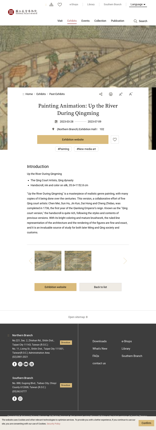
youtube (26, 364)
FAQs (96, 356)
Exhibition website (73, 139)
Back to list (100, 287)
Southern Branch (132, 356)
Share (100, 94)
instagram (20, 364)
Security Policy (53, 424)
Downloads (100, 341)
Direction (65, 342)
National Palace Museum (23, 11)
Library (126, 348)
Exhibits (41, 94)
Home (29, 94)
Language (137, 4)
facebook (14, 364)
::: (46, 4)
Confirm (146, 423)
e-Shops (127, 341)
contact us (99, 363)
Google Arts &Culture (31, 364)
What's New (100, 348)
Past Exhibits (57, 94)
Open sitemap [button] (76, 317)
